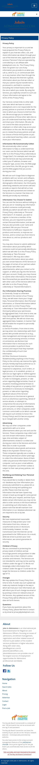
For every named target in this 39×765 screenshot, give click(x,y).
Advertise (6, 697)
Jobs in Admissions (20, 761)
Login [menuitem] (4, 705)
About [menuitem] (4, 690)
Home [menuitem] (4, 683)
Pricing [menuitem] (5, 694)
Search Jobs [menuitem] (6, 687)
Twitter (8, 670)
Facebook (4, 670)
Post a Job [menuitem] (6, 708)
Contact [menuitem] (5, 701)
